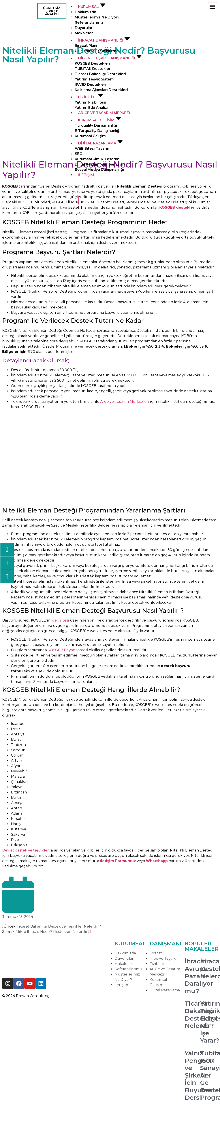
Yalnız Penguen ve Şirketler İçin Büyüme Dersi (199, 1075)
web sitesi (60, 620)
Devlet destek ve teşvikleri (26, 850)
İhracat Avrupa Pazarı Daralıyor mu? (199, 975)
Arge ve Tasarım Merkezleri (124, 401)
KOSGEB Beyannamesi (68, 650)
